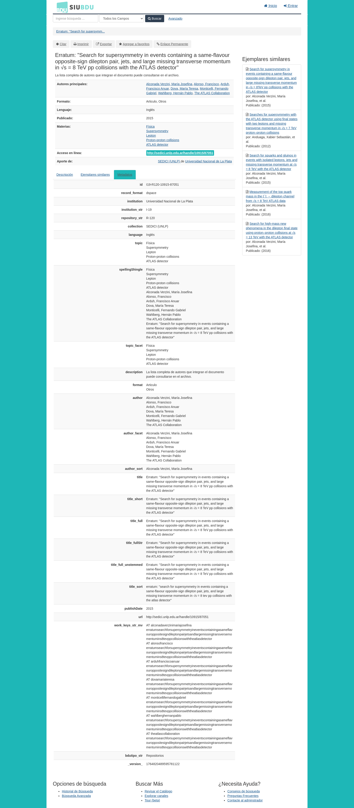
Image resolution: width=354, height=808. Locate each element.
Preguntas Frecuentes (243, 796)
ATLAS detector (157, 144)
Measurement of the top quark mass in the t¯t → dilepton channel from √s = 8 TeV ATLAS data (270, 196)
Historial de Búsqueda (77, 791)
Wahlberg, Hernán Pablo (175, 93)
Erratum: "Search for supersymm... (80, 31)
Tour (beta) (152, 800)
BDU (61, 7)
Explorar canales (156, 796)
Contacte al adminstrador (245, 800)
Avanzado (175, 18)
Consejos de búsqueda (243, 791)
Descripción (64, 174)
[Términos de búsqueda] (75, 18)
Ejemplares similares (95, 174)
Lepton (151, 135)
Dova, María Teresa (184, 88)
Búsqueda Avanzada (76, 796)
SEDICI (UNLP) (169, 161)
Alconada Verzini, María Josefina (169, 84)
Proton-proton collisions (162, 140)
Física (150, 126)
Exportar (106, 44)
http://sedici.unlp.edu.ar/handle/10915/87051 (180, 153)
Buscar (154, 18)
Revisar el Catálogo (158, 791)
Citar (63, 44)
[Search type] (121, 18)
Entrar (291, 6)
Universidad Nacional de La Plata (208, 161)
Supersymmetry (157, 131)
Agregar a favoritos (136, 44)
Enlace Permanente (174, 44)
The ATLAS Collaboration (212, 93)
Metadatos (124, 174)
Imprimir (83, 44)
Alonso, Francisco (206, 84)
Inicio (270, 6)
